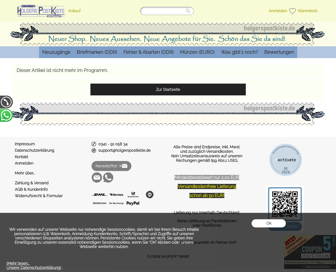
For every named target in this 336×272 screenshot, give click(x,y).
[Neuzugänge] (56, 52)
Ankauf (74, 11)
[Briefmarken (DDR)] (97, 52)
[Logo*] (40, 4)
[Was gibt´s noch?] (239, 52)
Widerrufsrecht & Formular (39, 196)
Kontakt (21, 157)
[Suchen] (167, 11)
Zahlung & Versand (31, 183)
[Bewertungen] (279, 52)
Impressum (25, 144)
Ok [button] (268, 223)
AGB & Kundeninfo (31, 189)
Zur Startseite (168, 89)
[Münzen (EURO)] (197, 52)
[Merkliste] (292, 11)
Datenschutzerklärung (34, 150)
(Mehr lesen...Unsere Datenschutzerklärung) (33, 265)
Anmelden (278, 11)
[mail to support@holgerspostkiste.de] (97, 177)
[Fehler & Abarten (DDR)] (148, 52)
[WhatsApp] (108, 177)
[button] (112, 166)
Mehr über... (25, 173)
